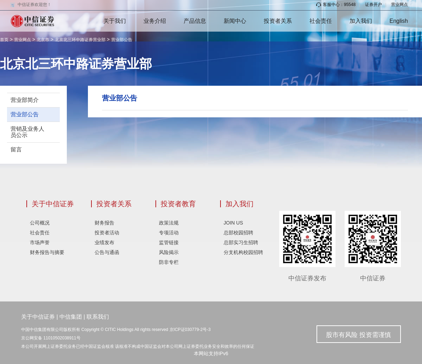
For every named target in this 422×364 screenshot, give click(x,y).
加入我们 (361, 21)
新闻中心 (235, 21)
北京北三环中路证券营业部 (80, 39)
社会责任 (320, 21)
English (399, 21)
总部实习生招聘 (241, 242)
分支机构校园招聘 (243, 252)
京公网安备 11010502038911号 (51, 338)
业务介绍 (154, 21)
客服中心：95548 (336, 4)
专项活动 (169, 232)
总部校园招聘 (238, 232)
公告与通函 (107, 252)
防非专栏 (169, 262)
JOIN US (233, 223)
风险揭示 (169, 252)
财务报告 (104, 223)
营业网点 (399, 4)
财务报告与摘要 (47, 252)
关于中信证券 (53, 203)
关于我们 (114, 21)
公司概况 (40, 223)
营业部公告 (121, 39)
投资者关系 (278, 21)
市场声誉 (40, 242)
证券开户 (373, 4)
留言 (16, 149)
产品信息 (195, 21)
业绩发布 (104, 242)
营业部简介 (25, 100)
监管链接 (169, 242)
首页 (4, 39)
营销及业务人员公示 (27, 132)
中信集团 (70, 317)
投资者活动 (107, 232)
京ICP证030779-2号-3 (190, 329)
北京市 (43, 39)
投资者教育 (178, 203)
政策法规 (169, 223)
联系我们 (98, 317)
